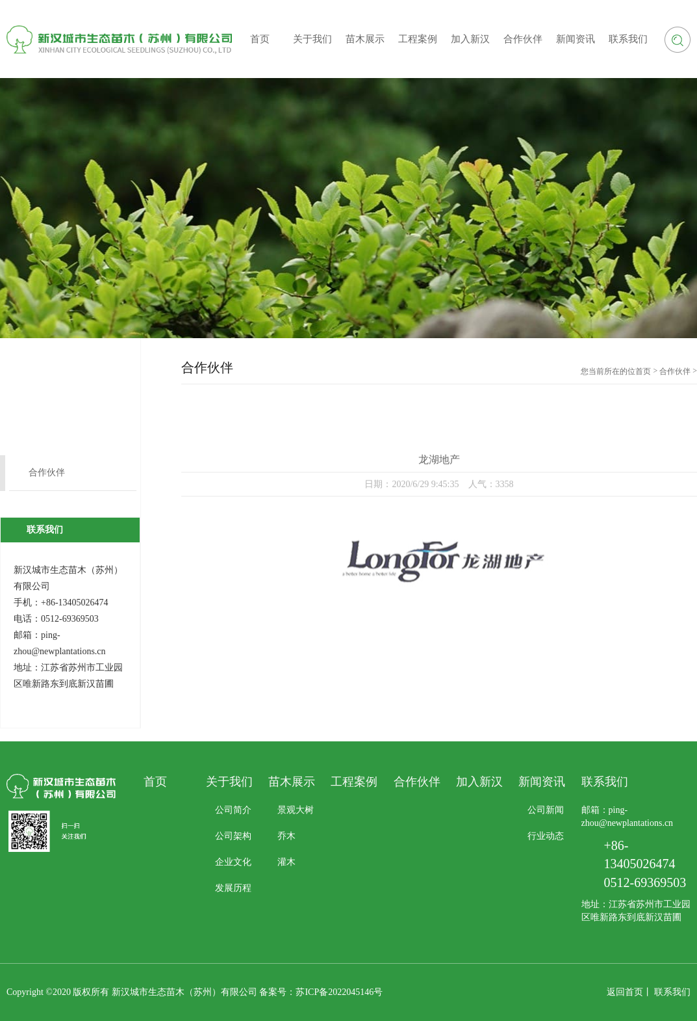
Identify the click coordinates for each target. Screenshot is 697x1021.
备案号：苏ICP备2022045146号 (321, 992)
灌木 (286, 862)
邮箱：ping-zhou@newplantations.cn (627, 816)
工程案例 (354, 781)
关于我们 (229, 781)
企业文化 (233, 862)
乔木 (286, 836)
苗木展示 (291, 781)
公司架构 (233, 836)
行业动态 (545, 836)
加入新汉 (479, 781)
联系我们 (672, 992)
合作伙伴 (47, 472)
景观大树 (295, 810)
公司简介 (233, 810)
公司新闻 (545, 810)
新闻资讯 (541, 781)
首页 (643, 371)
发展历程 (233, 888)
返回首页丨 (629, 992)
